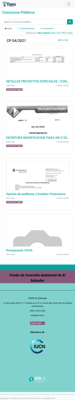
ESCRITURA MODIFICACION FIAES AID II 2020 (38, 137)
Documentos (46, 28)
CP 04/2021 (16, 41)
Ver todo (63, 40)
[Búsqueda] (70, 21)
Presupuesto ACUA (19, 250)
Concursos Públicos (18, 12)
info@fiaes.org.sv (37, 315)
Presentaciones (25, 28)
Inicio (8, 28)
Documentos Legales (14, 89)
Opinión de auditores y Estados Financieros (35, 194)
